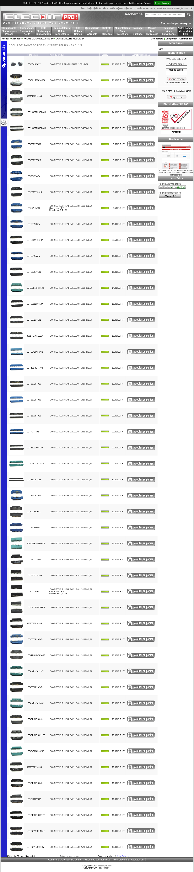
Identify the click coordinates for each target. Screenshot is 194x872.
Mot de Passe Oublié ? (176, 82)
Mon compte (157, 39)
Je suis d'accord (162, 3)
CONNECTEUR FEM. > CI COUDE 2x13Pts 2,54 (71, 96)
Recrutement (137, 859)
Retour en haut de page (70, 856)
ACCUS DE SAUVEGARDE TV (39, 39)
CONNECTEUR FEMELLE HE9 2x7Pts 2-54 (69, 64)
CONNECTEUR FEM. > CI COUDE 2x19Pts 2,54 (71, 112)
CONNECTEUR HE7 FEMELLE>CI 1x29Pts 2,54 (71, 368)
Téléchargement (120, 859)
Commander (185, 39)
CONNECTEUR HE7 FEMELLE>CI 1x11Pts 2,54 (71, 144)
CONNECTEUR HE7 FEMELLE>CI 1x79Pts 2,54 (71, 480)
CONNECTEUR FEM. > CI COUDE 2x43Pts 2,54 (71, 128)
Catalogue (16, 39)
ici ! (191, 8)
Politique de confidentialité (96, 859)
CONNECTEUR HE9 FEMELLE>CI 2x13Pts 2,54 (71, 496)
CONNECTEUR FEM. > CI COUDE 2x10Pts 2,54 (71, 80)
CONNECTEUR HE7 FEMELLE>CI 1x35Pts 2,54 (71, 416)
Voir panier (171, 39)
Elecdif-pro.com (104, 866)
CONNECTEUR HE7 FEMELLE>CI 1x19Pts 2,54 (71, 288)
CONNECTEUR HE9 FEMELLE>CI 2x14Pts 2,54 (71, 528)
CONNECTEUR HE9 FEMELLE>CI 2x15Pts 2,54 (71, 544)
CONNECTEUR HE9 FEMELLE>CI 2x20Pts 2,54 (71, 831)
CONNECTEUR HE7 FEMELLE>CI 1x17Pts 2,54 (71, 224)
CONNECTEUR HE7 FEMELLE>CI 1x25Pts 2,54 (71, 352)
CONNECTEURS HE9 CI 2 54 (70, 39)
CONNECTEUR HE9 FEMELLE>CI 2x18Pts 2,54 (71, 575)
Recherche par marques (176, 23)
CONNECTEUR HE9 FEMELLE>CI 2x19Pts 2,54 (71, 639)
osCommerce (104, 868)
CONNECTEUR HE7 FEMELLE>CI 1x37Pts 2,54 (71, 464)
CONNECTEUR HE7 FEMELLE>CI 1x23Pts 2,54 (71, 304)
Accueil (5, 39)
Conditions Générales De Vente (64, 859)
